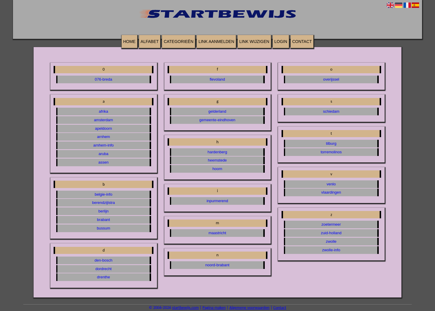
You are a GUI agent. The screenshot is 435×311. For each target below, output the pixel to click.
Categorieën (178, 41)
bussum (103, 228)
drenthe (103, 277)
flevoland (217, 79)
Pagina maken (214, 307)
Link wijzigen (254, 41)
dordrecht (103, 269)
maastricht (217, 233)
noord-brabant (217, 265)
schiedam (331, 111)
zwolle (331, 241)
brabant (103, 219)
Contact (302, 41)
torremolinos (331, 152)
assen (103, 162)
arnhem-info (103, 145)
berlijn (103, 211)
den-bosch (104, 260)
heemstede (217, 160)
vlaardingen (331, 192)
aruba (103, 154)
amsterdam (103, 120)
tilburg (331, 143)
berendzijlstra (103, 202)
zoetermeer (331, 224)
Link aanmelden (216, 41)
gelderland (217, 111)
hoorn (217, 169)
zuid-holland (331, 233)
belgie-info (103, 194)
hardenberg (217, 152)
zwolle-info (331, 250)
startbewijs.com (185, 307)
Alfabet (149, 41)
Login (280, 41)
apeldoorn (103, 128)
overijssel (331, 79)
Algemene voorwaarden (249, 307)
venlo (331, 184)
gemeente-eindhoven (217, 120)
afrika (103, 111)
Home (129, 41)
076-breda (103, 79)
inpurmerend (217, 201)
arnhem (103, 136)
